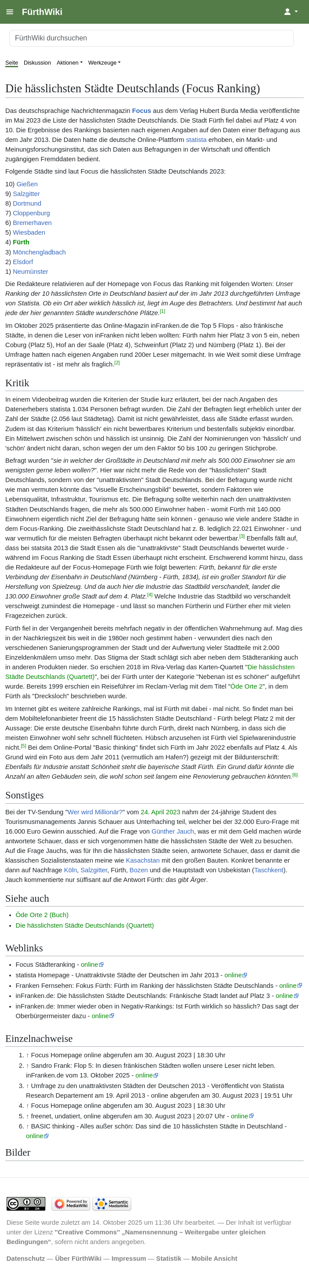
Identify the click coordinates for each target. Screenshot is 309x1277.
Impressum (128, 1258)
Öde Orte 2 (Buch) (42, 914)
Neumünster (30, 271)
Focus (141, 110)
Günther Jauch (172, 831)
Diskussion (37, 62)
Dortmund (27, 203)
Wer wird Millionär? (95, 812)
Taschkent (268, 870)
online (89, 964)
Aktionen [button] (68, 62)
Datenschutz (26, 1258)
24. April (152, 812)
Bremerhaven (32, 222)
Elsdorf (23, 261)
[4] (149, 594)
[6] (295, 774)
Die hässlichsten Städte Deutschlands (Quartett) (85, 925)
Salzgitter (26, 193)
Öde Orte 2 (247, 686)
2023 (173, 812)
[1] (162, 311)
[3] (242, 536)
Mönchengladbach (39, 252)
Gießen (26, 184)
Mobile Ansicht (214, 1258)
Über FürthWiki (78, 1258)
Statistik (168, 1258)
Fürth (21, 242)
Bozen (138, 870)
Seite (11, 62)
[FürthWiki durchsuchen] (151, 38)
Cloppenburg (31, 213)
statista (196, 139)
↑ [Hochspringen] (27, 1055)
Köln (70, 870)
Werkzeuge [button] (102, 62)
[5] (23, 745)
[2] (117, 362)
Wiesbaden (29, 232)
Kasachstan (143, 860)
